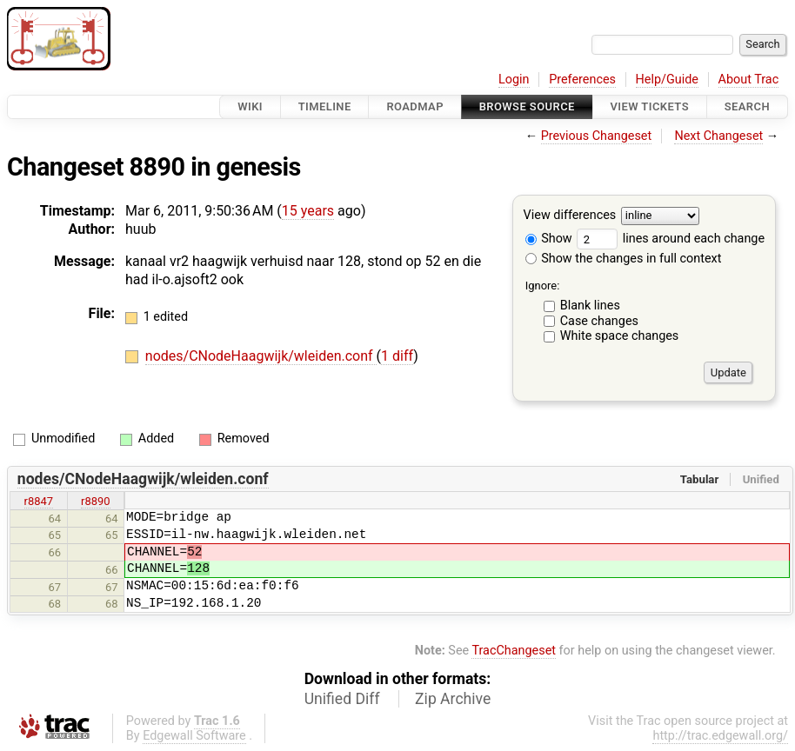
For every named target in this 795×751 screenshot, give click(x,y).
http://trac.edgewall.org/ (720, 735)
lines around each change (671, 238)
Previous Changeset (596, 136)
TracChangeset (513, 650)
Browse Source (527, 106)
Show (548, 238)
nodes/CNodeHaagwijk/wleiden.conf (261, 356)
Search (747, 106)
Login (514, 79)
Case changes (599, 321)
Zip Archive (453, 699)
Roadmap (415, 106)
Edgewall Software (194, 735)
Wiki (250, 106)
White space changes (619, 336)
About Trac (748, 79)
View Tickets (650, 106)
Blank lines (590, 305)
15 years (308, 211)
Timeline (324, 106)
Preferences (582, 79)
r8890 (95, 501)
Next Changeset (718, 136)
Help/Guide (667, 79)
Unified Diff (342, 699)
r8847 (39, 501)
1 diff (397, 356)
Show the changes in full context (623, 258)
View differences (570, 216)
